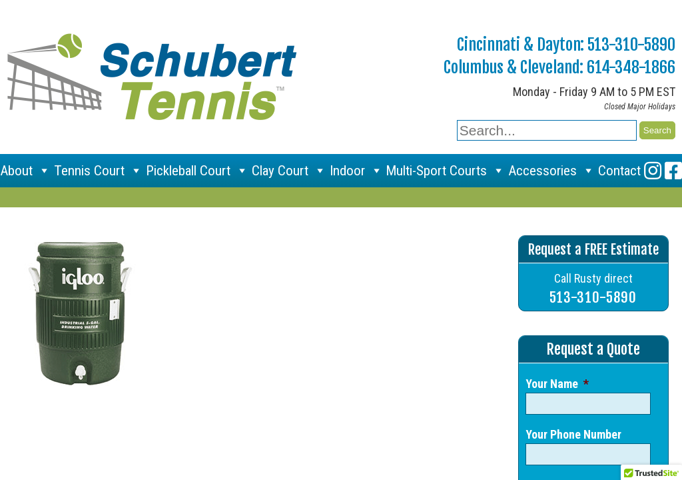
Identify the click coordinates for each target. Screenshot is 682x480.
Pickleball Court (197, 171)
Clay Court (289, 171)
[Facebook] (673, 170)
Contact (619, 171)
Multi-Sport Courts (445, 171)
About (25, 171)
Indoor (356, 171)
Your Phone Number (573, 434)
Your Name (557, 384)
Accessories (551, 171)
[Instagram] (652, 170)
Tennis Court (98, 171)
